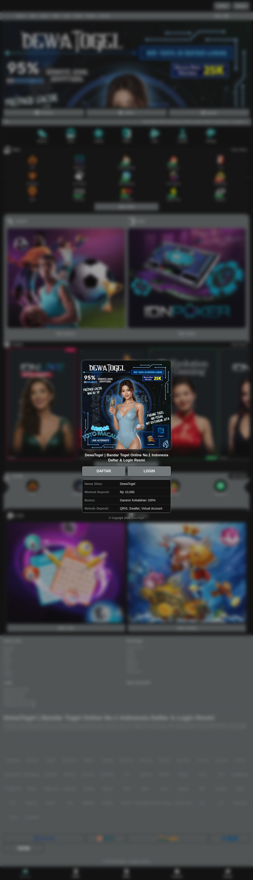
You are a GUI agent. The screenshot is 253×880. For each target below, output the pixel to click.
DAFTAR (104, 471)
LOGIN (149, 471)
